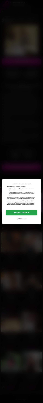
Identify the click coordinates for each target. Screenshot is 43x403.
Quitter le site (21, 219)
